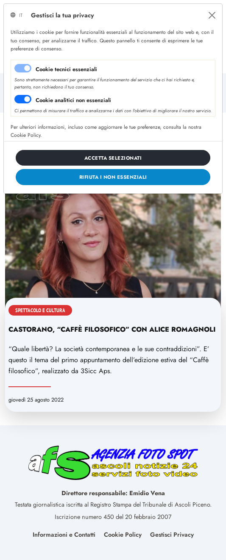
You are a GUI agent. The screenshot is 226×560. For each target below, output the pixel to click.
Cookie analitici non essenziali (73, 100)
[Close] (212, 15)
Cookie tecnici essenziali (66, 69)
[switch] (22, 99)
